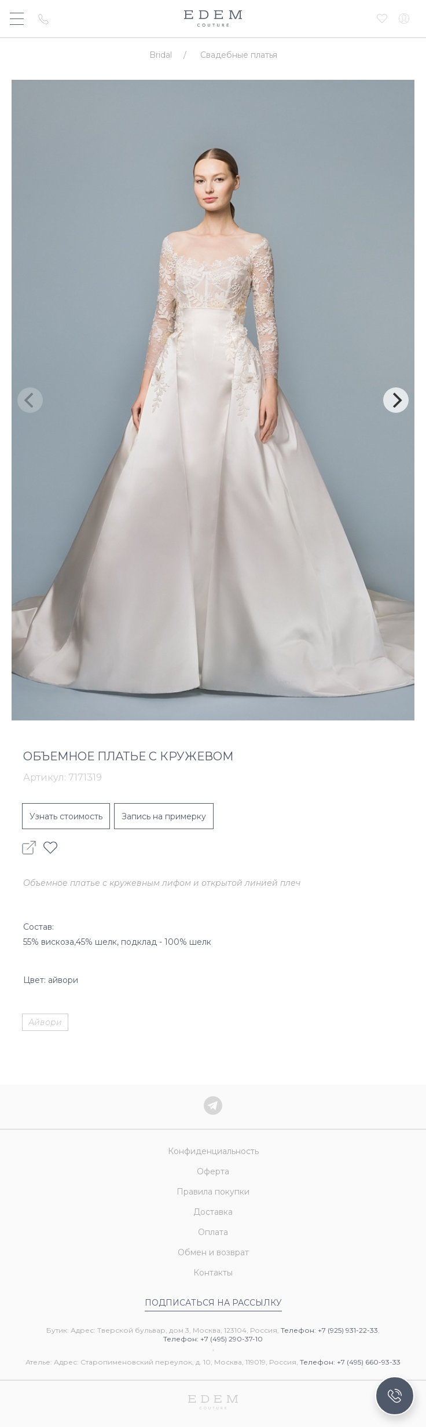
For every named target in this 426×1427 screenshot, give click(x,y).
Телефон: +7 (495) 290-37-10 (213, 1338)
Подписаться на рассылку (213, 1302)
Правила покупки (213, 1191)
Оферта (213, 1171)
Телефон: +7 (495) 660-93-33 (350, 1362)
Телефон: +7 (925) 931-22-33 (329, 1330)
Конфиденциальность (213, 1151)
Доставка (213, 1212)
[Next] (396, 400)
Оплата (213, 1232)
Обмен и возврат (213, 1252)
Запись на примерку (164, 816)
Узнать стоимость (66, 816)
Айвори (45, 1022)
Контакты (213, 1272)
